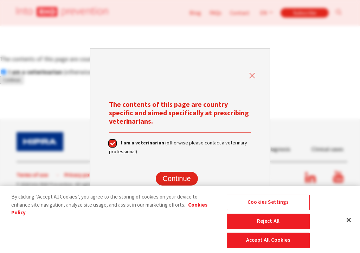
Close (252, 76)
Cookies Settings (268, 204)
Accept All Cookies (268, 242)
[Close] (348, 221)
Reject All (268, 223)
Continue (177, 178)
